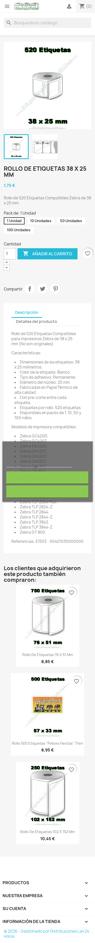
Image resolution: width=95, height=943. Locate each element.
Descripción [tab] (26, 312)
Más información (20, 465)
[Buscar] (47, 23)
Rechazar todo (47, 477)
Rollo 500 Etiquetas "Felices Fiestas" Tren (47, 743)
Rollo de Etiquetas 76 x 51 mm (47, 654)
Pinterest (55, 289)
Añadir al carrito (47, 254)
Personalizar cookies (54, 465)
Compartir (30, 289)
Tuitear (42, 289)
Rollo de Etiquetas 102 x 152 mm (47, 831)
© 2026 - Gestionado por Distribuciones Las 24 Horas (46, 934)
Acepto (47, 491)
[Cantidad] (10, 253)
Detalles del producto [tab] (36, 321)
